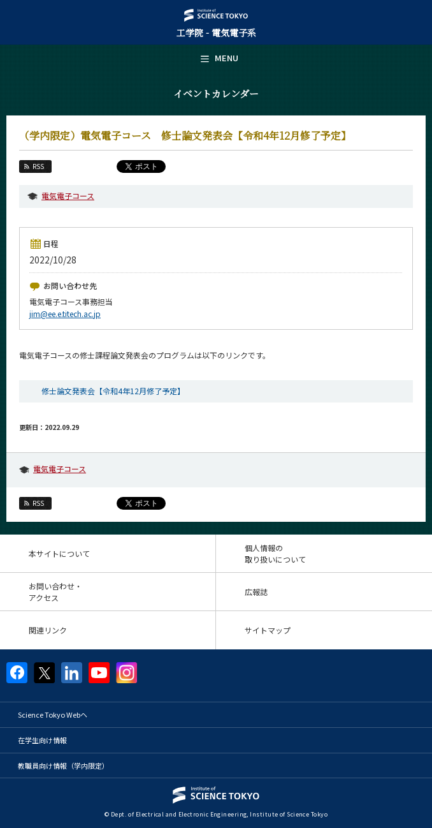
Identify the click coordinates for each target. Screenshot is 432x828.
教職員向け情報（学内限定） (63, 765)
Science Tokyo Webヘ (52, 714)
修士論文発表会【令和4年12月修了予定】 (113, 390)
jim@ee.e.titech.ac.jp (65, 313)
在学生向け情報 (42, 740)
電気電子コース (67, 195)
